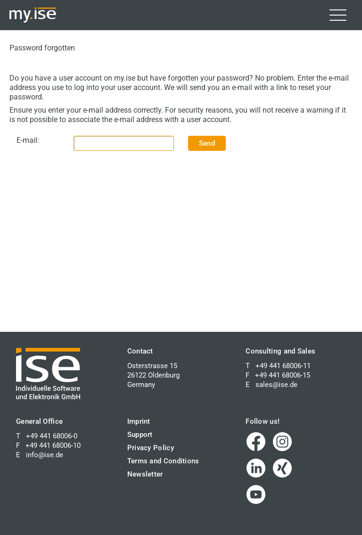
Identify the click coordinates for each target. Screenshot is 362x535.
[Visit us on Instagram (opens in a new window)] (282, 441)
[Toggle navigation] (338, 15)
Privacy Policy (150, 448)
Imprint (138, 421)
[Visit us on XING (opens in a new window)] (282, 468)
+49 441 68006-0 (51, 436)
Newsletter (145, 474)
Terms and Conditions (163, 461)
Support (140, 434)
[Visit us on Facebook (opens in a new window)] (256, 441)
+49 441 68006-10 (53, 445)
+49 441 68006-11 (283, 366)
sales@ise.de (276, 384)
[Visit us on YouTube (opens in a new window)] (256, 494)
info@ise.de (44, 455)
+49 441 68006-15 (282, 375)
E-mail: (27, 140)
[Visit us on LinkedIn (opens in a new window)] (256, 468)
